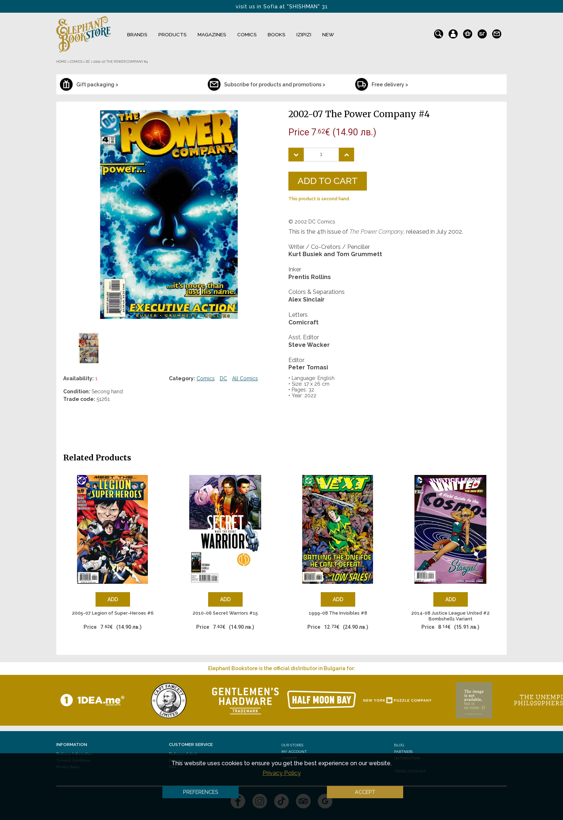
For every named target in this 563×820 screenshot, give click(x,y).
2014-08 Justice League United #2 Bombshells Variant (450, 616)
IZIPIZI (303, 34)
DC (223, 378)
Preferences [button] (200, 792)
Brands (137, 34)
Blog (399, 745)
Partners (403, 752)
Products (172, 34)
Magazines (212, 34)
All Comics (245, 378)
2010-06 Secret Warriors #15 (225, 613)
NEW (328, 34)
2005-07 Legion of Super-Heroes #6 (113, 613)
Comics (247, 34)
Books (276, 34)
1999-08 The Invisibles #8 (338, 613)
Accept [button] (365, 792)
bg (482, 32)
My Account (294, 752)
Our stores (292, 745)
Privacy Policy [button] (282, 773)
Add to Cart (327, 180)
